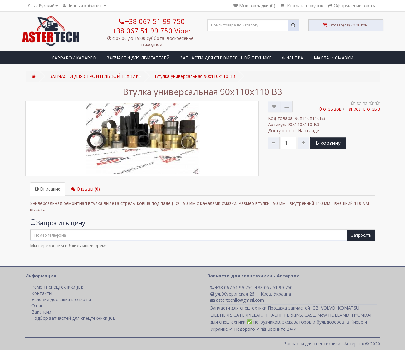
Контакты (41, 293)
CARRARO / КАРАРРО (74, 58)
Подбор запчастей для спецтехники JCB (73, 318)
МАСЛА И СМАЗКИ (333, 58)
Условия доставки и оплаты (61, 299)
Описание (47, 189)
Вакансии (41, 312)
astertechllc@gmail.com (237, 300)
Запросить (361, 235)
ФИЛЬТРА (292, 58)
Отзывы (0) (85, 189)
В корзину (328, 143)
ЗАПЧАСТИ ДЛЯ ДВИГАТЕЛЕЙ (138, 58)
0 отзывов (330, 109)
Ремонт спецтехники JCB (57, 287)
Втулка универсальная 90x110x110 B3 (195, 76)
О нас (37, 306)
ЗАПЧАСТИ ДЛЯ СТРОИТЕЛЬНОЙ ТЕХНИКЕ (225, 58)
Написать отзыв (363, 109)
